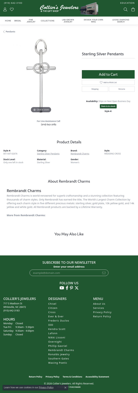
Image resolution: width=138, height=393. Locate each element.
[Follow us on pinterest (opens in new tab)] (71, 288)
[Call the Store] (11, 310)
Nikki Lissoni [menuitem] (56, 337)
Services (98, 308)
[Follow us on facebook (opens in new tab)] (67, 288)
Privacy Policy (102, 312)
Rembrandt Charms (80, 153)
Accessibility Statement (97, 376)
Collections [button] (47, 21)
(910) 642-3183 (48, 124)
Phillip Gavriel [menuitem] (57, 345)
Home (8, 21)
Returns (122, 89)
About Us (99, 303)
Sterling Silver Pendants (48, 153)
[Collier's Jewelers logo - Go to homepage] (69, 9)
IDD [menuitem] (50, 324)
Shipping (94, 89)
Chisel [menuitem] (52, 303)
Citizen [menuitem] (52, 308)
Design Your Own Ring (93, 21)
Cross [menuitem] (52, 312)
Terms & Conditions (72, 376)
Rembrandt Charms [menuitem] (61, 350)
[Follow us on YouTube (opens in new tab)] (62, 288)
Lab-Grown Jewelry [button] (68, 21)
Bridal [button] (17, 21)
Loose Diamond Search (120, 21)
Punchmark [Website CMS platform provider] (75, 387)
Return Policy (102, 316)
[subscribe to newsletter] (104, 273)
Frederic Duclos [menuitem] (58, 320)
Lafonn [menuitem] (52, 333)
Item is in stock (108, 106)
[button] (127, 3)
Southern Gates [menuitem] (58, 358)
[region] (40, 76)
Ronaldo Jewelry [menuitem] (59, 354)
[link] (12, 3)
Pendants (10, 31)
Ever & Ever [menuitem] (56, 316)
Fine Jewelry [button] (31, 21)
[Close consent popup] (65, 388)
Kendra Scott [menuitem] (56, 329)
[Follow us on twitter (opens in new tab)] (77, 288)
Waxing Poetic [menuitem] (57, 362)
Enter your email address (69, 266)
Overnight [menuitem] (55, 341)
